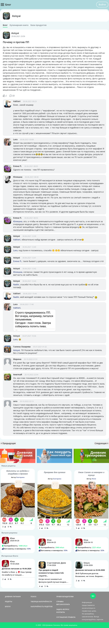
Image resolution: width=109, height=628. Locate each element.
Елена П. (17, 166)
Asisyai (16, 16)
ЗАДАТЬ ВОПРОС (62, 609)
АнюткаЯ (17, 374)
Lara (15, 139)
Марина (17, 359)
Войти (102, 4)
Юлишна (17, 177)
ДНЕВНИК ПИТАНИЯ (13, 596)
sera (15, 401)
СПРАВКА (59, 601)
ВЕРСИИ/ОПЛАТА (63, 604)
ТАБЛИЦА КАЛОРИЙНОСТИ (41, 601)
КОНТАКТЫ (60, 612)
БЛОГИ (8, 606)
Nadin (16, 284)
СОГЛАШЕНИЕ (61, 617)
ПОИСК (33, 596)
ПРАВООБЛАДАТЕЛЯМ (65, 596)
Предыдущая (8, 443)
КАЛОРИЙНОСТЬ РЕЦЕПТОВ (41, 606)
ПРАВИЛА (71, 617)
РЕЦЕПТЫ (8, 601)
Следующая (101, 443)
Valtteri (16, 101)
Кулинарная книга (19, 25)
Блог (5, 25)
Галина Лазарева (22, 346)
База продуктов (38, 25)
